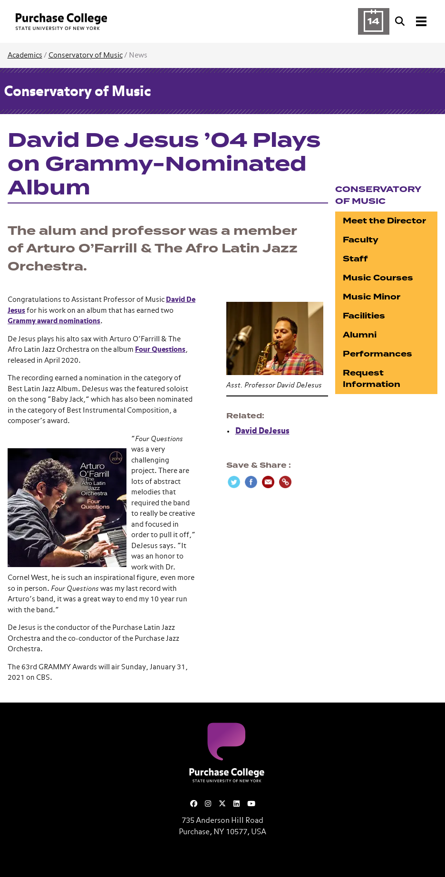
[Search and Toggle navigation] (411, 21)
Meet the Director (384, 221)
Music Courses (378, 278)
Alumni (360, 335)
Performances (377, 354)
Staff (355, 259)
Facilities (364, 316)
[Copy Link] (285, 482)
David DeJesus (262, 431)
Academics (25, 55)
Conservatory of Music (85, 55)
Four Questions (160, 349)
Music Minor (371, 297)
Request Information (371, 378)
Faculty (360, 240)
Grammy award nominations (54, 321)
